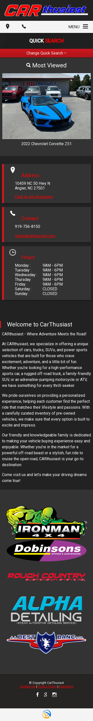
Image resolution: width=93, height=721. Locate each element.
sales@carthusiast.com (35, 236)
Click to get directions (34, 196)
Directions (66, 686)
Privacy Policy (47, 686)
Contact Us (27, 686)
